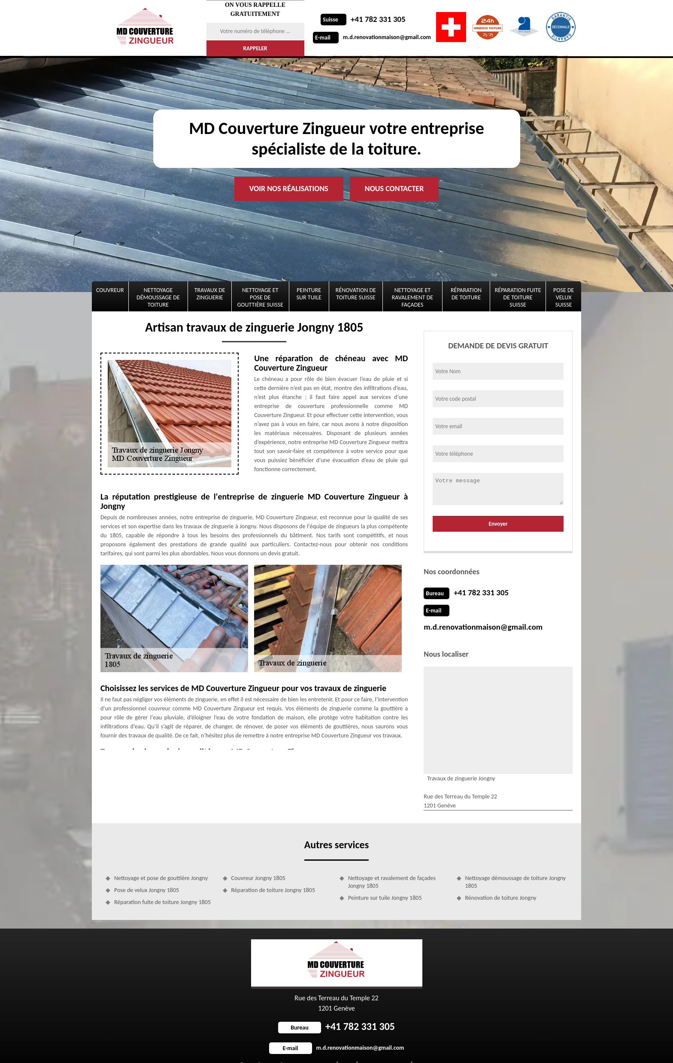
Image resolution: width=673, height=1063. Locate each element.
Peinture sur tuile (309, 293)
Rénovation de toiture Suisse (356, 293)
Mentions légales (402, 1047)
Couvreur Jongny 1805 (258, 861)
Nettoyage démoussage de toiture (158, 297)
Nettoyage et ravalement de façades (412, 297)
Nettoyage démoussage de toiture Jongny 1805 (515, 864)
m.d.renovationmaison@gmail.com (372, 37)
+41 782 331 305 (362, 19)
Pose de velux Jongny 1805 (146, 873)
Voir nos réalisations (288, 188)
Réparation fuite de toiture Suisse (518, 297)
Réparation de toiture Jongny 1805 (273, 873)
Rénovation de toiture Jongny (501, 880)
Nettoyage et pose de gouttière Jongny (161, 861)
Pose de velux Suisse (563, 297)
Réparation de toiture (466, 293)
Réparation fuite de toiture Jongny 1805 (162, 885)
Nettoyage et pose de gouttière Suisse (260, 297)
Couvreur (110, 290)
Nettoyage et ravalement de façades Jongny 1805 (392, 864)
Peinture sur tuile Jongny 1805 (384, 880)
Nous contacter (394, 188)
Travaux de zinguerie (209, 293)
